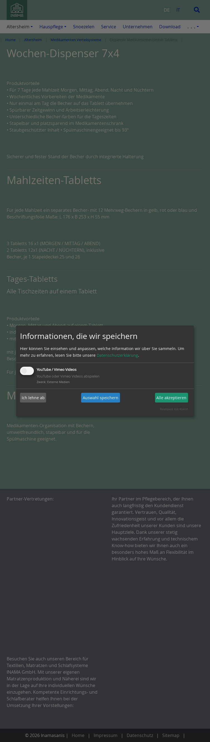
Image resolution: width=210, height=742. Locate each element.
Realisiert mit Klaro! (174, 409)
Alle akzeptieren (171, 397)
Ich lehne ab (33, 397)
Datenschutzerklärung (117, 355)
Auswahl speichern (100, 397)
